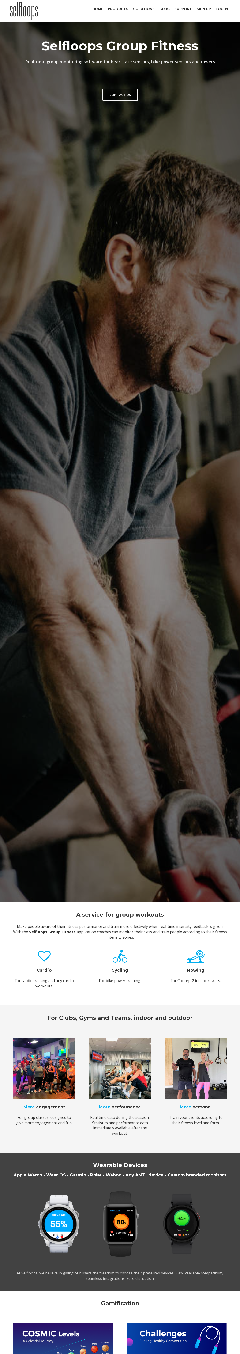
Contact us (120, 94)
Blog (164, 9)
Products (118, 9)
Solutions (144, 9)
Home (97, 9)
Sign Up (204, 9)
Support (183, 9)
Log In (222, 9)
